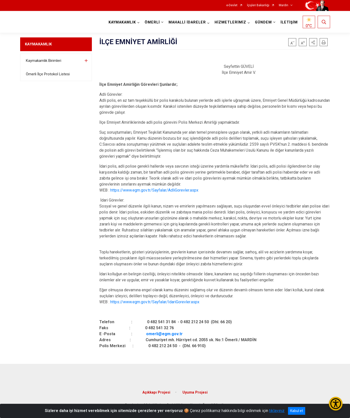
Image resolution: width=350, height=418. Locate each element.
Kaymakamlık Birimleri (43, 60)
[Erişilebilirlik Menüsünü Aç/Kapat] (336, 404)
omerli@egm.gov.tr (164, 333)
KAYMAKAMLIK (38, 44)
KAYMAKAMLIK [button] (122, 22)
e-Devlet (231, 5)
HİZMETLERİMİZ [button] (230, 22)
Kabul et (296, 411)
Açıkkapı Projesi (156, 392)
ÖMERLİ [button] (152, 22)
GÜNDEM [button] (263, 22)
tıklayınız (277, 410)
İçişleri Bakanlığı (258, 5)
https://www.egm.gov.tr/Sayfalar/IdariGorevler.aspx (154, 302)
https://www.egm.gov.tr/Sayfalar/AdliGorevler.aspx (154, 190)
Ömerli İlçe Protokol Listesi (48, 74)
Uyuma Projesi (195, 392)
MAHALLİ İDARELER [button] (187, 22)
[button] (313, 42)
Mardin (283, 5)
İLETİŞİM (289, 22)
